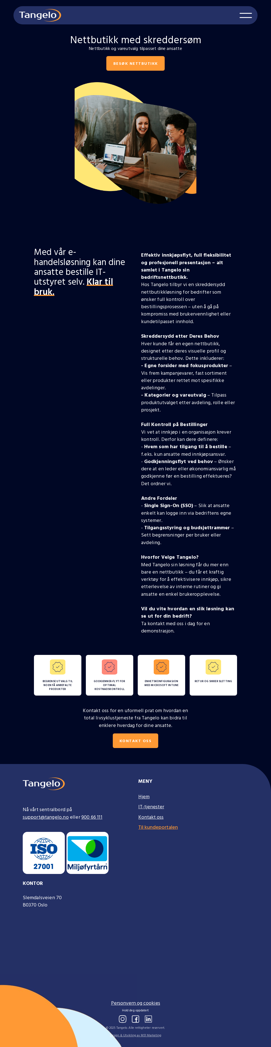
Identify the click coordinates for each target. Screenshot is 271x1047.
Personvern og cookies (135, 1003)
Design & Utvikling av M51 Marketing (135, 1035)
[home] (40, 15)
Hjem (144, 796)
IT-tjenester (151, 806)
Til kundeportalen (158, 827)
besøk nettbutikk (135, 63)
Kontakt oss (136, 741)
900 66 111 (91, 817)
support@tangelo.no (46, 817)
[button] (246, 15)
